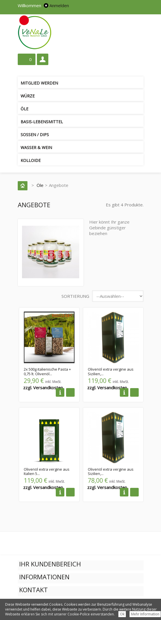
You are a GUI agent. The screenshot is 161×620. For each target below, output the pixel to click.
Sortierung (75, 296)
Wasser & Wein (36, 147)
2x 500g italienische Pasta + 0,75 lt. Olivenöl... (47, 371)
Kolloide (31, 160)
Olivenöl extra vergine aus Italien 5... (46, 471)
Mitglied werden (39, 83)
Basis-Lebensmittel (42, 121)
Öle (24, 109)
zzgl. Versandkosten (43, 387)
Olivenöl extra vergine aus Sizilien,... (111, 371)
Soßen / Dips (35, 134)
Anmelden (59, 5)
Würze (28, 96)
